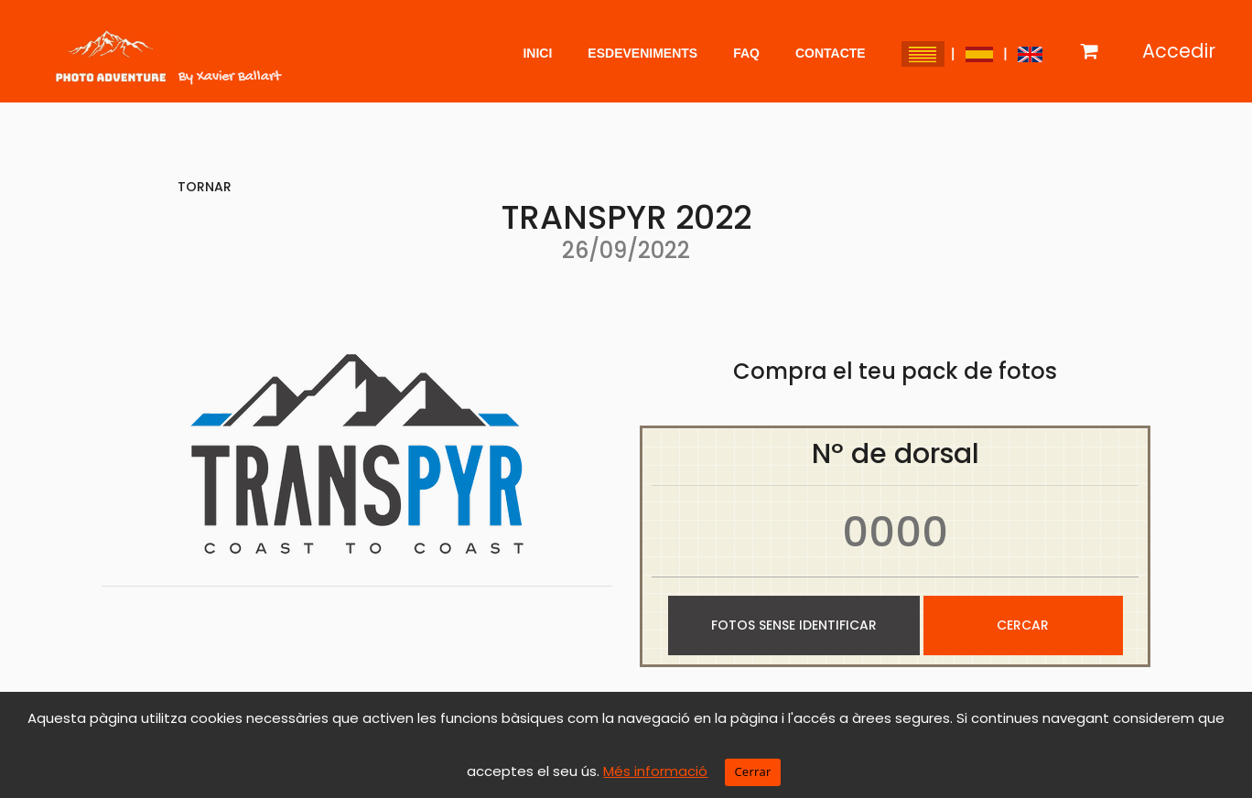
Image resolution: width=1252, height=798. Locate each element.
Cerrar (752, 771)
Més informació (655, 771)
